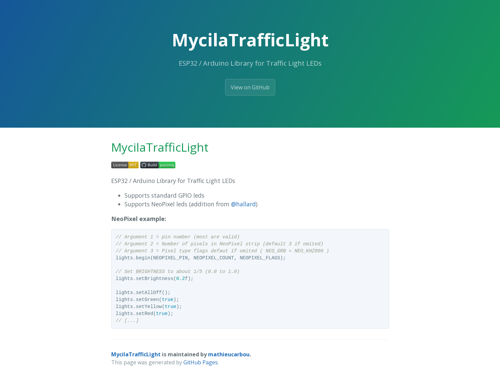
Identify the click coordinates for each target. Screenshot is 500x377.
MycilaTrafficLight (136, 354)
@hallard (243, 204)
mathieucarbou (228, 354)
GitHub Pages (200, 362)
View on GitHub (250, 87)
